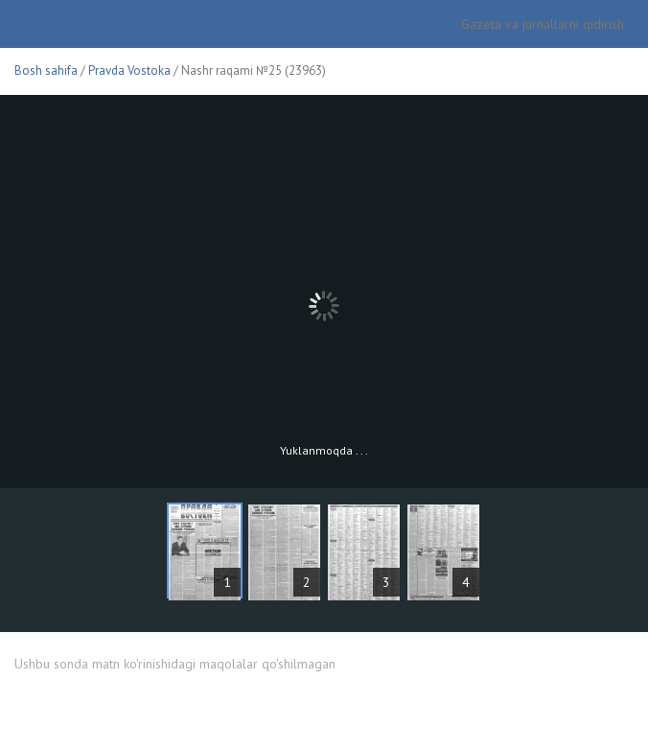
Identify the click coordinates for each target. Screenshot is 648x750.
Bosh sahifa (46, 70)
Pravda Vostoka (129, 70)
